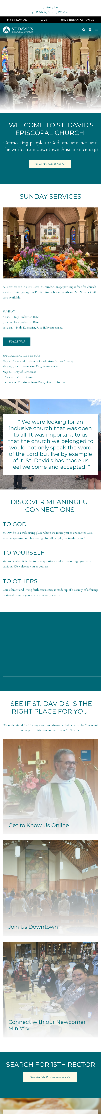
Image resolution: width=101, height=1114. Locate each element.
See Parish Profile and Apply (50, 1077)
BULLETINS (16, 341)
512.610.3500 (50, 7)
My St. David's (17, 19)
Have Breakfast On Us (77, 19)
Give (44, 19)
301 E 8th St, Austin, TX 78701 (51, 12)
